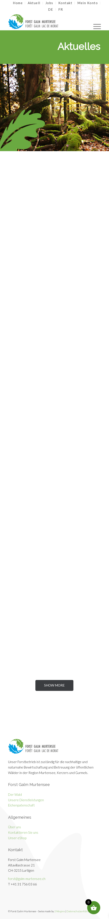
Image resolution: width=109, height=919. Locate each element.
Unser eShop (17, 838)
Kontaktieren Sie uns (23, 832)
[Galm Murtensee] (45, 21)
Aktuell (34, 3)
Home (18, 3)
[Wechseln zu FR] (60, 9)
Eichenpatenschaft (21, 805)
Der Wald (15, 794)
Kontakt (65, 3)
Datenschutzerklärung (79, 911)
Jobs (49, 3)
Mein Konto (87, 3)
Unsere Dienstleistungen (26, 800)
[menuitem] (18, 3)
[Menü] (95, 21)
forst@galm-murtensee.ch (26, 879)
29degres (59, 911)
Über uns (14, 827)
